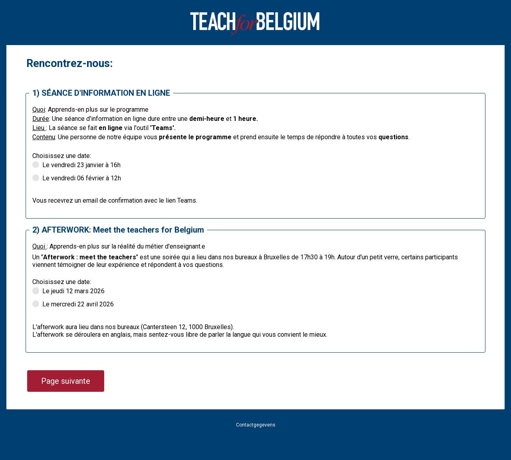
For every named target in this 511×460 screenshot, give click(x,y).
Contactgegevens (255, 425)
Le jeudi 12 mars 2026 (68, 291)
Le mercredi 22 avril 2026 (73, 304)
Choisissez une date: (61, 156)
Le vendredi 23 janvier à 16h (76, 165)
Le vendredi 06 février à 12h (77, 178)
